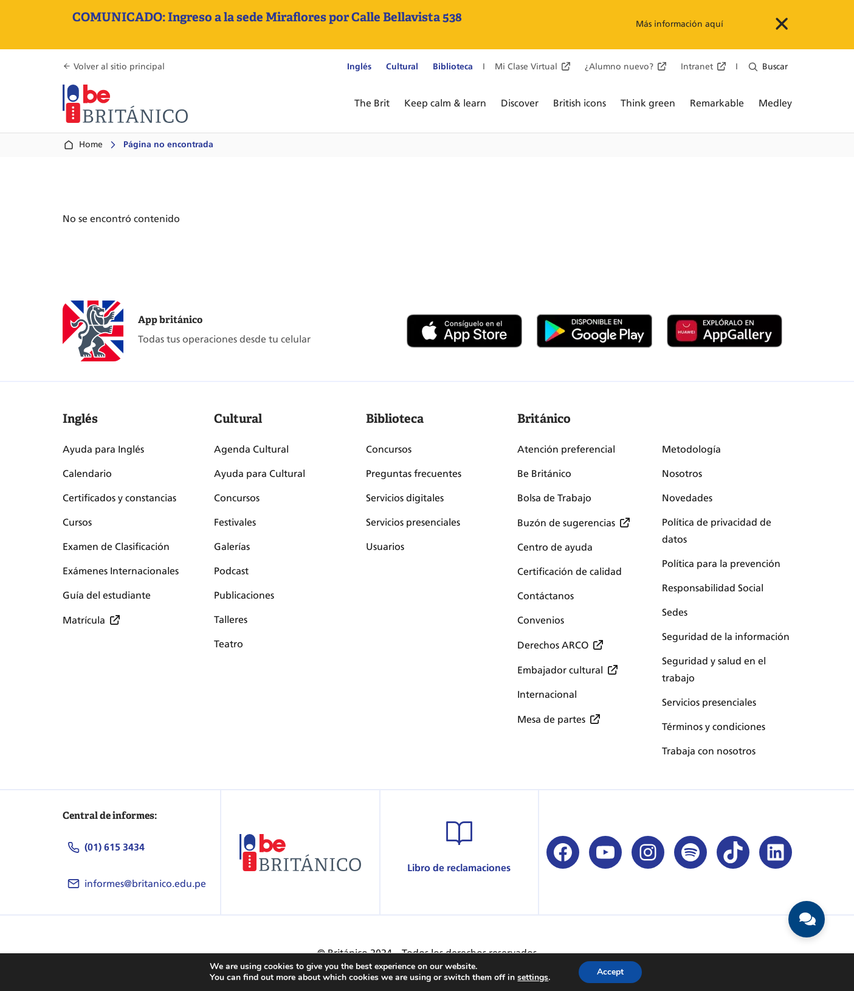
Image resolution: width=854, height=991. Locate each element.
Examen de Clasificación (116, 546)
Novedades (687, 498)
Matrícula (84, 620)
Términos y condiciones (713, 726)
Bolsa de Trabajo (554, 498)
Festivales (235, 522)
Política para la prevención (721, 563)
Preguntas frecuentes (413, 473)
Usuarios (385, 546)
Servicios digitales (405, 498)
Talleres (230, 619)
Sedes (674, 612)
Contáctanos (545, 596)
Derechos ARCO (552, 645)
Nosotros (682, 473)
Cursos (77, 522)
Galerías (232, 546)
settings (532, 977)
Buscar (775, 66)
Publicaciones (244, 595)
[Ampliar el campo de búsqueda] (752, 66)
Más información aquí (679, 24)
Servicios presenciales (413, 522)
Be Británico (544, 473)
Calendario (87, 473)
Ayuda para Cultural (259, 473)
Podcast (231, 571)
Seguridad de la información (726, 636)
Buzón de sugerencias (566, 523)
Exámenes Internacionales (121, 571)
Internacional (547, 694)
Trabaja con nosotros (709, 751)
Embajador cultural (560, 670)
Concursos (237, 498)
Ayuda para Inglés (103, 449)
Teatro (228, 644)
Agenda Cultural (251, 449)
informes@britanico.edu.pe (145, 883)
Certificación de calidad (569, 571)
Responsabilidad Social (712, 588)
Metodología (691, 449)
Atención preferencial (566, 449)
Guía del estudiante (107, 595)
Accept (610, 972)
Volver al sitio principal (119, 66)
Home (83, 145)
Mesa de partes (551, 719)
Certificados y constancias (119, 498)
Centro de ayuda (555, 547)
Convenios (540, 620)
